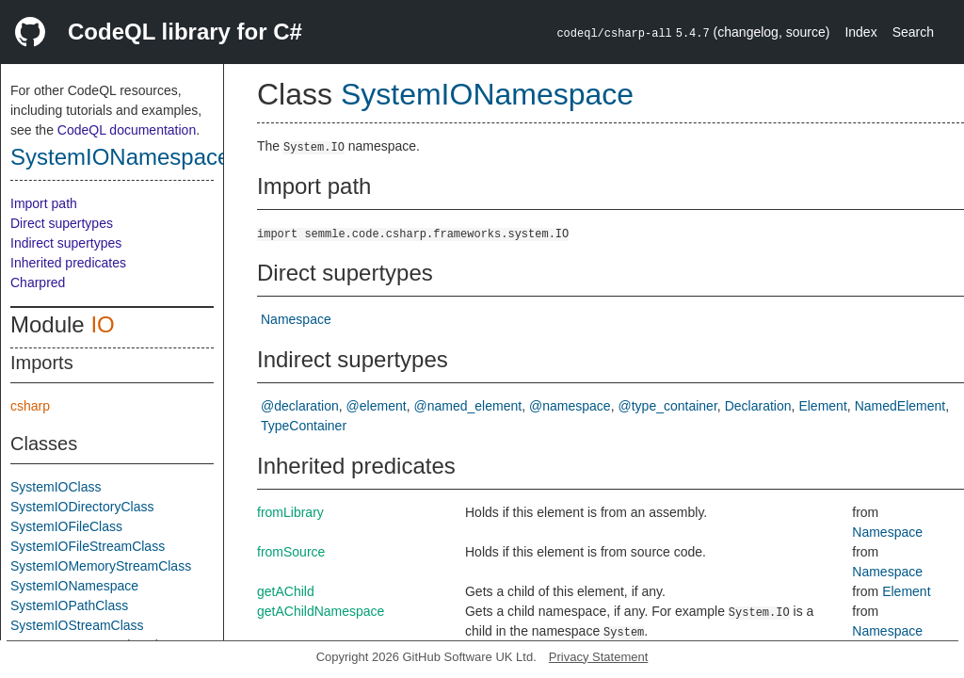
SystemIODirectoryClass (81, 506)
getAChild (285, 591)
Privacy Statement (599, 657)
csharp (30, 405)
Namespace (296, 319)
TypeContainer (303, 425)
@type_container (668, 405)
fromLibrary (290, 512)
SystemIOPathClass (69, 605)
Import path (43, 203)
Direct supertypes (61, 223)
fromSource (291, 551)
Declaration (758, 405)
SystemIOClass (55, 486)
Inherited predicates (68, 262)
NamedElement (900, 405)
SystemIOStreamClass (77, 625)
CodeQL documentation (126, 129)
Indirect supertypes (65, 242)
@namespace (570, 405)
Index (860, 32)
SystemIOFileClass (66, 526)
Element (822, 405)
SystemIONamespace (120, 157)
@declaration (300, 405)
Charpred (37, 282)
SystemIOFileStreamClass (87, 546)
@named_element (468, 405)
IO (102, 324)
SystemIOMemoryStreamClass (100, 565)
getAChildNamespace (320, 611)
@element (376, 405)
